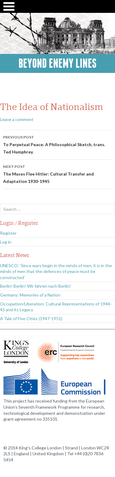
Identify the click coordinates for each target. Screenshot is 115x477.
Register (8, 233)
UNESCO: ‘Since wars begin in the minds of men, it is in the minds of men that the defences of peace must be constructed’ (56, 271)
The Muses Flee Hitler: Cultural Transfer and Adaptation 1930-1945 (57, 173)
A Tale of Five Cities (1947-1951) (31, 318)
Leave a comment (16, 119)
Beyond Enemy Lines (57, 63)
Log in (5, 241)
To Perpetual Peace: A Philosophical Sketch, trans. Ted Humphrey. (57, 144)
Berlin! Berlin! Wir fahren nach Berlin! (35, 286)
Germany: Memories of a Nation (30, 294)
